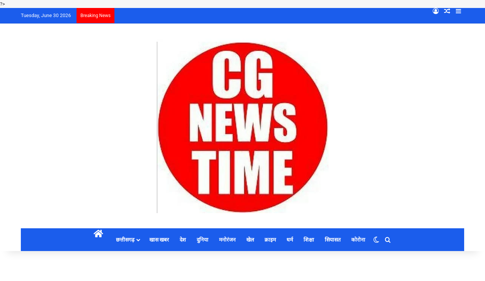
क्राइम (270, 240)
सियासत (333, 240)
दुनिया (202, 240)
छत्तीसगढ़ (125, 240)
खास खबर (159, 240)
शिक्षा (309, 240)
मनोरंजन (227, 240)
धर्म (289, 240)
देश (183, 240)
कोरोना (358, 240)
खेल (250, 240)
